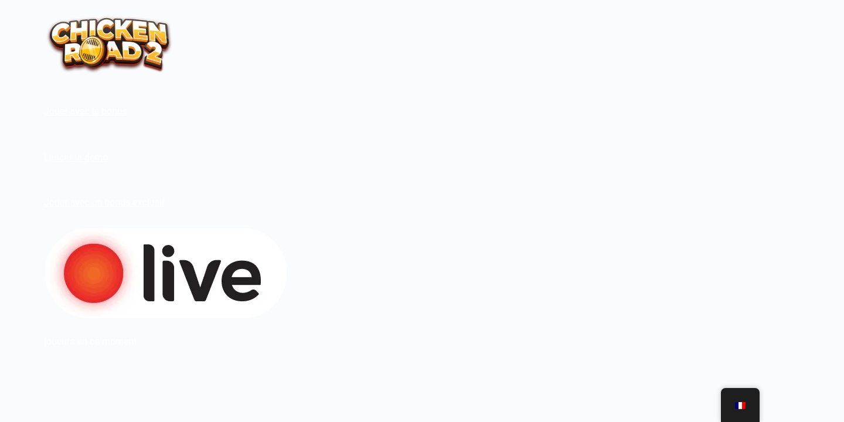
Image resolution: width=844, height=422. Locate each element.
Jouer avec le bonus (85, 111)
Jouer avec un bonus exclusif (104, 202)
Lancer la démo (76, 157)
